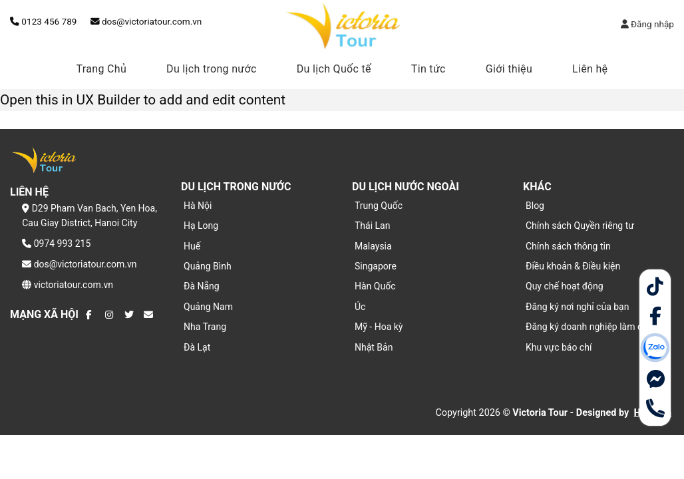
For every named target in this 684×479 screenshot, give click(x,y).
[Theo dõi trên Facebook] (90, 315)
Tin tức (428, 69)
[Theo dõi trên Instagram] (109, 315)
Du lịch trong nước (211, 69)
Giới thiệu (509, 69)
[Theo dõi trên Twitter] (129, 315)
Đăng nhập (647, 24)
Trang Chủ (102, 69)
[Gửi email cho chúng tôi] (148, 315)
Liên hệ (589, 69)
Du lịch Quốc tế (334, 69)
